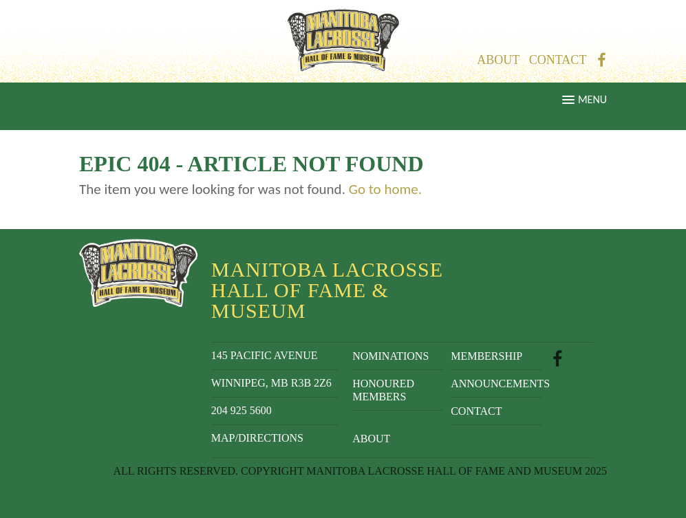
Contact (558, 60)
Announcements (496, 383)
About (498, 60)
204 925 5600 (241, 410)
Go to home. (385, 189)
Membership (486, 356)
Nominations (390, 356)
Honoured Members (383, 390)
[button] (343, 106)
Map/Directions (257, 438)
